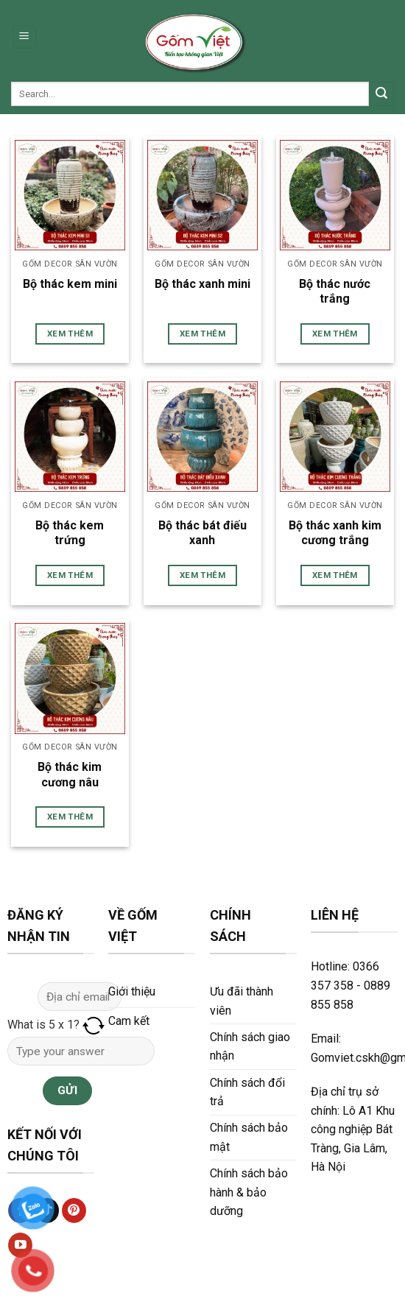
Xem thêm (70, 333)
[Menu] (25, 37)
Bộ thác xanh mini (202, 284)
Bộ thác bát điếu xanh (202, 533)
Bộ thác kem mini (70, 284)
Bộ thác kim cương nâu (70, 774)
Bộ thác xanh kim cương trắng (335, 533)
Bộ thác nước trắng (334, 291)
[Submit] (381, 94)
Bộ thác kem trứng (69, 533)
